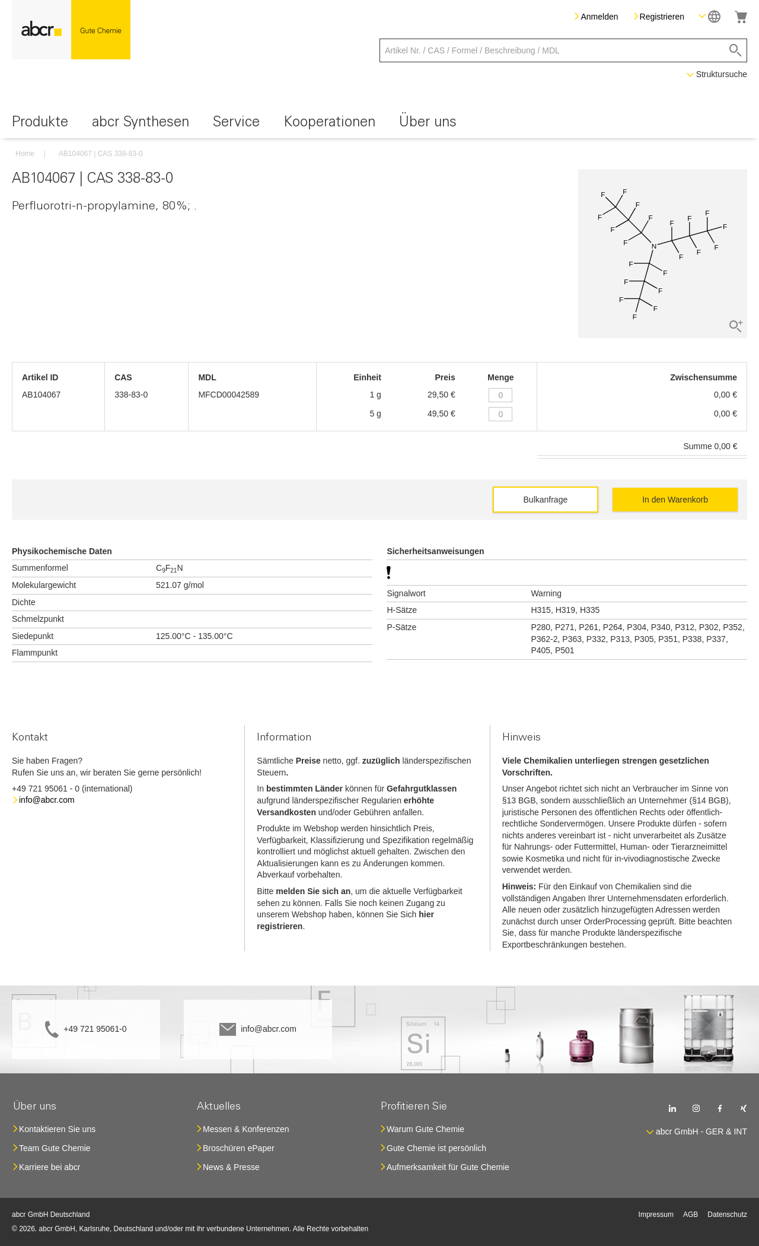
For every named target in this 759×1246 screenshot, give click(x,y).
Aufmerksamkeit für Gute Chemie (448, 1167)
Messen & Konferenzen (246, 1129)
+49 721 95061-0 (94, 1029)
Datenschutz (727, 1214)
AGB (690, 1214)
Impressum (656, 1214)
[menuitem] (40, 124)
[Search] (735, 50)
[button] (709, 16)
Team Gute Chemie (55, 1148)
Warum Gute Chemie (425, 1129)
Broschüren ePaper (239, 1148)
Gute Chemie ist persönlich (436, 1148)
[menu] (379, 124)
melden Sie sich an (313, 891)
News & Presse (231, 1167)
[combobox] (563, 50)
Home (24, 154)
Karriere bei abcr (50, 1167)
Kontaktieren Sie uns (57, 1129)
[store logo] (71, 29)
